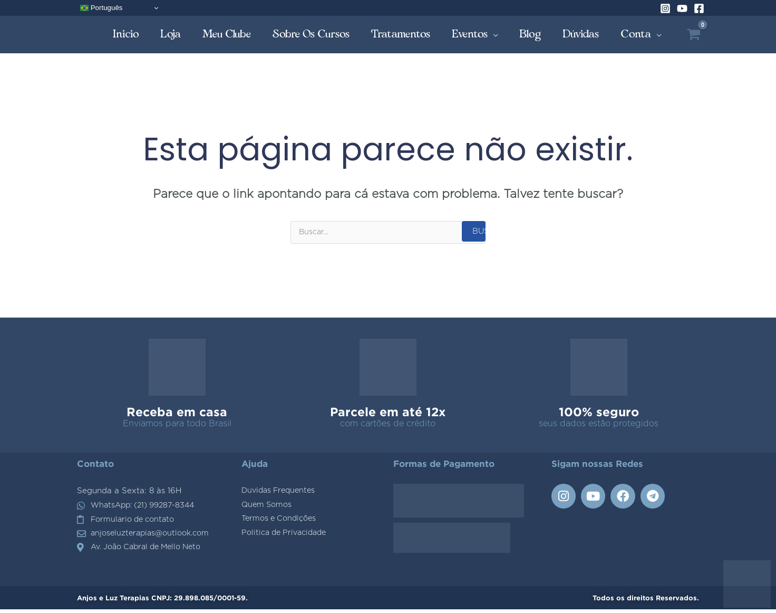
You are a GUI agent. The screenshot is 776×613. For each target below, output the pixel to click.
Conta (636, 34)
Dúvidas (580, 34)
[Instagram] (665, 8)
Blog (530, 34)
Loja (170, 34)
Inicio (126, 34)
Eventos (470, 34)
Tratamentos (401, 34)
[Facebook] (699, 8)
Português (101, 8)
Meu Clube (226, 34)
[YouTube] (682, 8)
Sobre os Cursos (311, 34)
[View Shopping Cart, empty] (693, 34)
